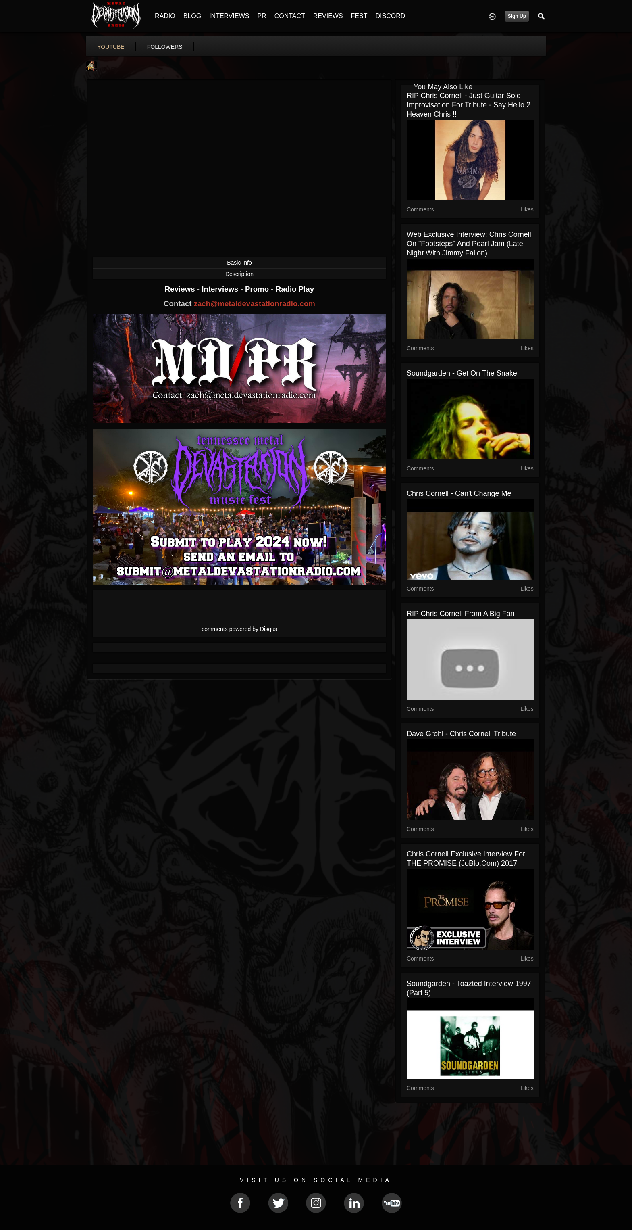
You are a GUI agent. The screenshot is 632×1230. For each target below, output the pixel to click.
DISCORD (390, 16)
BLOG (192, 16)
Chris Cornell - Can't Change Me (459, 493)
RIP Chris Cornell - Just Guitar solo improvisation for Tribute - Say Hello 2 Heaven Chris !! (468, 105)
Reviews (181, 289)
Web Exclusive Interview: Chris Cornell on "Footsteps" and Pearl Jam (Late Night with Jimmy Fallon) (469, 243)
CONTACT (289, 16)
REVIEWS (328, 16)
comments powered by (239, 629)
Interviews (221, 289)
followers (165, 47)
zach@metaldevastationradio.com (254, 303)
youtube (111, 47)
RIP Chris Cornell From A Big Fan (461, 614)
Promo (258, 289)
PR (261, 16)
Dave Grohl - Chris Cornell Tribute (461, 734)
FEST (359, 16)
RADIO (165, 16)
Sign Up (517, 16)
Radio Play (295, 289)
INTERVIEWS (229, 16)
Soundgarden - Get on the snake (462, 373)
